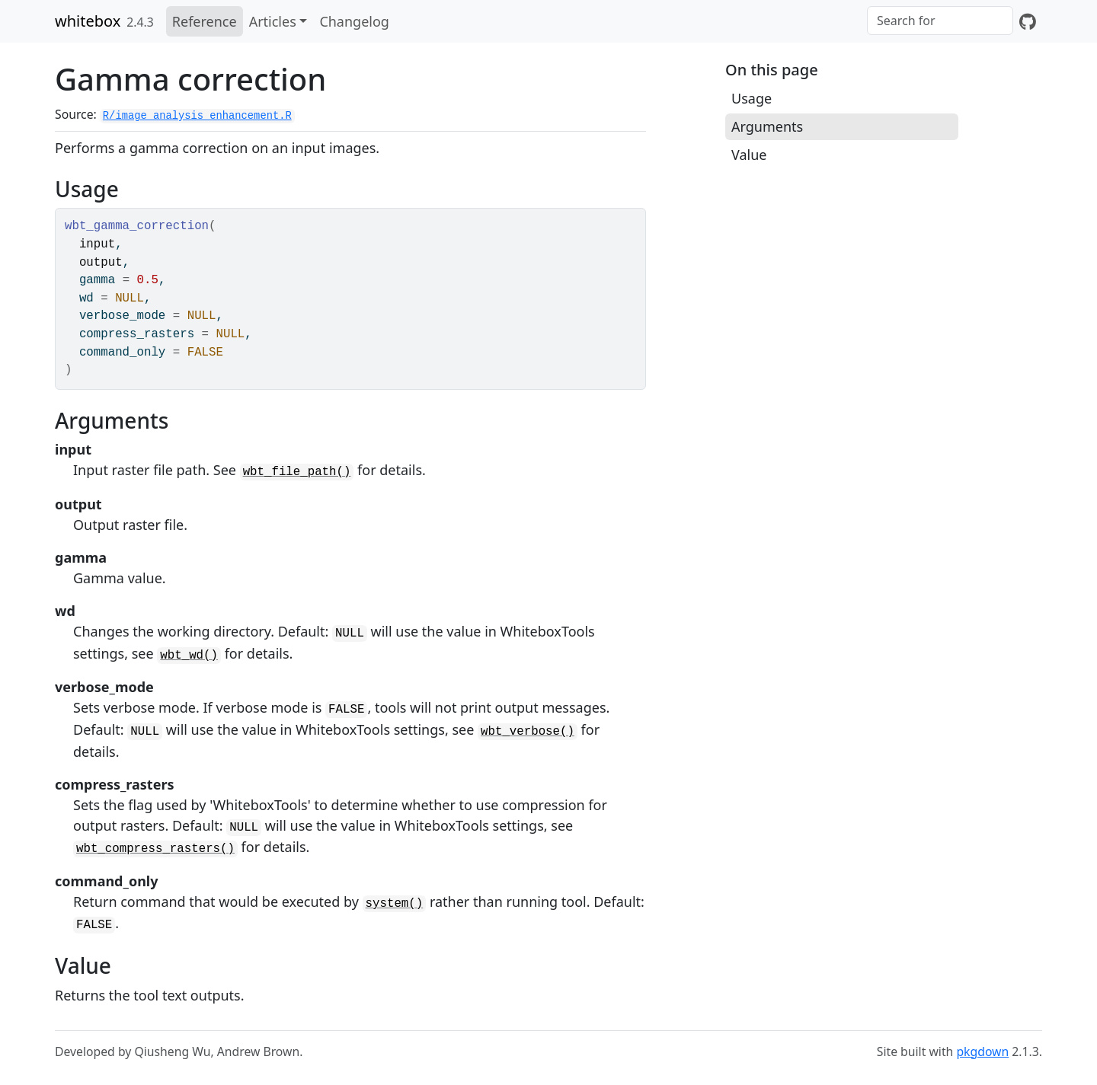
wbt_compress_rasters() (155, 849)
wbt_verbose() (527, 732)
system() (395, 904)
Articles (272, 21)
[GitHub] (1027, 21)
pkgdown (982, 1051)
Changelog (354, 21)
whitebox (87, 21)
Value (748, 154)
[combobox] (940, 20)
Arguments (767, 126)
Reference (204, 21)
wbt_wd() (189, 655)
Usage (751, 98)
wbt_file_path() (297, 472)
